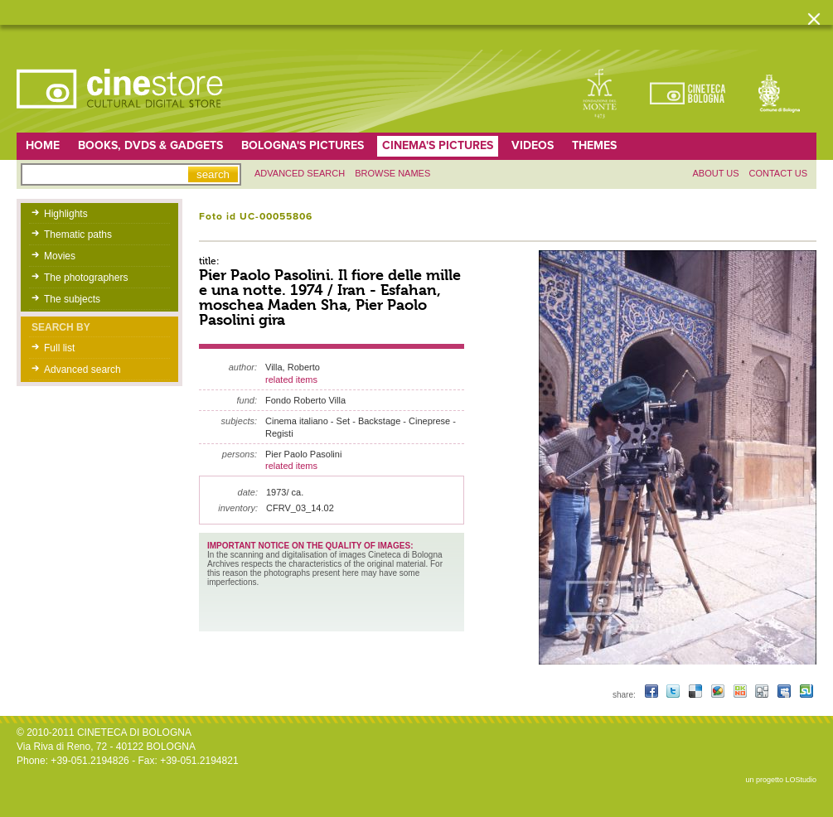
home (43, 145)
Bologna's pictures (302, 145)
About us (715, 173)
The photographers (86, 277)
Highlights (66, 214)
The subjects (72, 299)
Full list (59, 348)
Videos (532, 145)
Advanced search (299, 173)
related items (291, 379)
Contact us (778, 173)
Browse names (392, 173)
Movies (59, 256)
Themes (594, 145)
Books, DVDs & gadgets (150, 145)
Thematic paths (78, 234)
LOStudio (800, 780)
